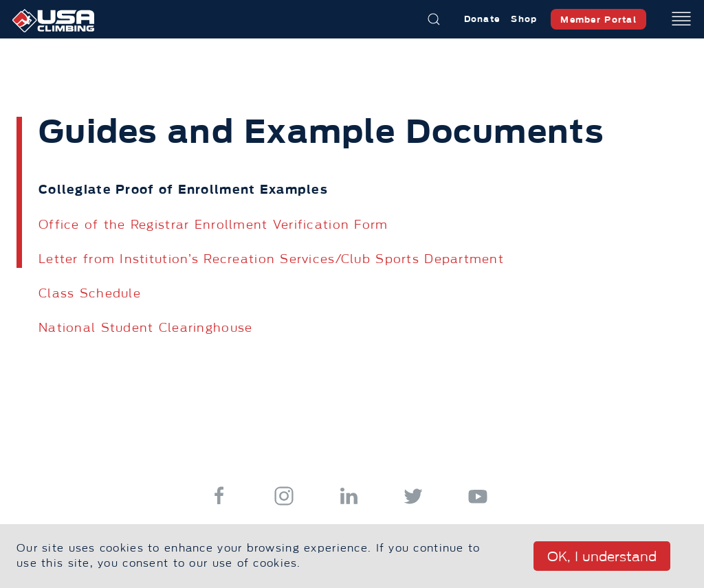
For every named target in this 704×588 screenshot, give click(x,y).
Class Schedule (89, 293)
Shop (524, 19)
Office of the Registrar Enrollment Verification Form (213, 224)
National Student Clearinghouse (145, 328)
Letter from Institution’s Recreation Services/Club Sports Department (271, 259)
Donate (482, 19)
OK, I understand (602, 557)
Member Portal (598, 19)
